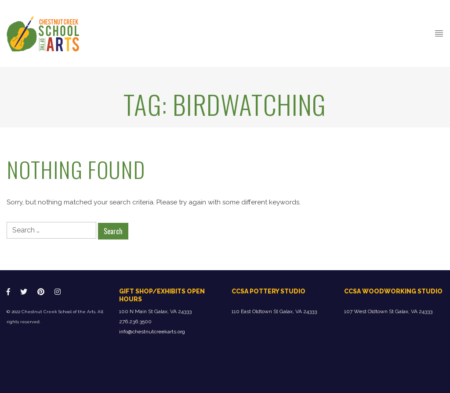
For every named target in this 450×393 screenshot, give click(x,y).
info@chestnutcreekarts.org (152, 332)
